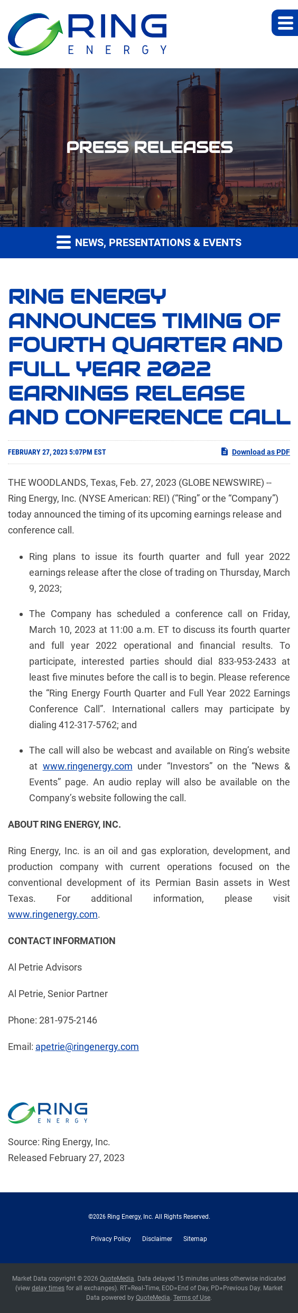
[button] (285, 23)
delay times (48, 1288)
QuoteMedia (117, 1278)
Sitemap (195, 1239)
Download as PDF (255, 451)
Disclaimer (157, 1239)
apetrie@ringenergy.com (87, 1046)
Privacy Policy (111, 1239)
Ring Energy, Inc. (130, 1216)
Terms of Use (191, 1297)
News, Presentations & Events (149, 241)
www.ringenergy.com (88, 766)
